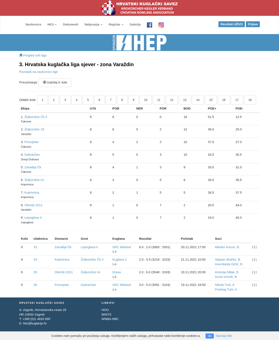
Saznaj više (224, 335)
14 (198, 100)
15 (211, 100)
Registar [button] (116, 24)
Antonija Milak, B (226, 272)
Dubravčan (32, 154)
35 (35, 272)
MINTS (106, 314)
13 (185, 100)
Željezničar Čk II (35, 117)
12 (171, 100)
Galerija (135, 24)
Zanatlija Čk (32, 167)
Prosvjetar (31, 142)
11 (159, 100)
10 (146, 100)
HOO (105, 310)
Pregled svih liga (32, 55)
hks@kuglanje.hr (35, 323)
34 (35, 259)
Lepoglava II (33, 217)
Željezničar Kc (34, 180)
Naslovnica (33, 24)
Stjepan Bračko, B (227, 259)
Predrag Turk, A (226, 289)
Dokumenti (70, 24)
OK (209, 336)
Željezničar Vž (34, 129)
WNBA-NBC (110, 319)
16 (224, 100)
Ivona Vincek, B (226, 276)
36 (35, 284)
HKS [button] (52, 24)
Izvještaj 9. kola (55, 82)
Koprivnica (31, 192)
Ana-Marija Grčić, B (228, 264)
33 (35, 247)
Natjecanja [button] (93, 24)
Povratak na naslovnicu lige (38, 72)
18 (250, 100)
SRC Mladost (121, 247)
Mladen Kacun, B (227, 247)
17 (237, 100)
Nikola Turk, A (224, 284)
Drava (116, 272)
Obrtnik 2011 (33, 205)
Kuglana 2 (119, 259)
